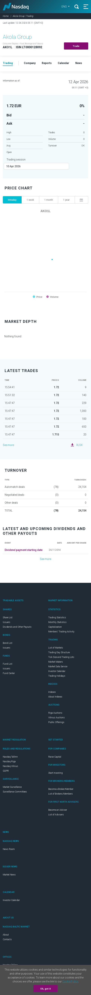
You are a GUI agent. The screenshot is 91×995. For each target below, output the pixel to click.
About (6, 934)
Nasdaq (16, 6)
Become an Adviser (57, 810)
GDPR (6, 771)
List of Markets (55, 647)
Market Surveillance (12, 787)
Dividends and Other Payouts (17, 627)
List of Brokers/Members (60, 793)
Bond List (7, 643)
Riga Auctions (55, 713)
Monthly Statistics (57, 622)
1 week (30, 200)
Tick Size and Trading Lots (61, 657)
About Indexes (55, 696)
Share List (7, 617)
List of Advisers (56, 814)
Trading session (16, 159)
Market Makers (55, 662)
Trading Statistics (57, 617)
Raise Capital (54, 756)
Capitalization (55, 627)
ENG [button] (64, 6)
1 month (48, 200)
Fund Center (9, 673)
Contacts (7, 939)
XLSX (79, 445)
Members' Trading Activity (61, 631)
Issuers (6, 622)
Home (6, 16)
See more (8, 445)
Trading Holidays (56, 676)
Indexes (52, 692)
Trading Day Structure (59, 652)
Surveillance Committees (15, 791)
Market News (9, 874)
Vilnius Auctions (56, 717)
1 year (66, 200)
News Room (9, 849)
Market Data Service (57, 666)
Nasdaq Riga (9, 761)
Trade (76, 46)
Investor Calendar (56, 671)
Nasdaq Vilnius (10, 766)
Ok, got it (45, 988)
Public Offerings (56, 722)
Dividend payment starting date (24, 549)
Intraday (12, 200)
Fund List (7, 664)
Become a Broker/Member (60, 789)
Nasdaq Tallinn (10, 756)
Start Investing (55, 773)
